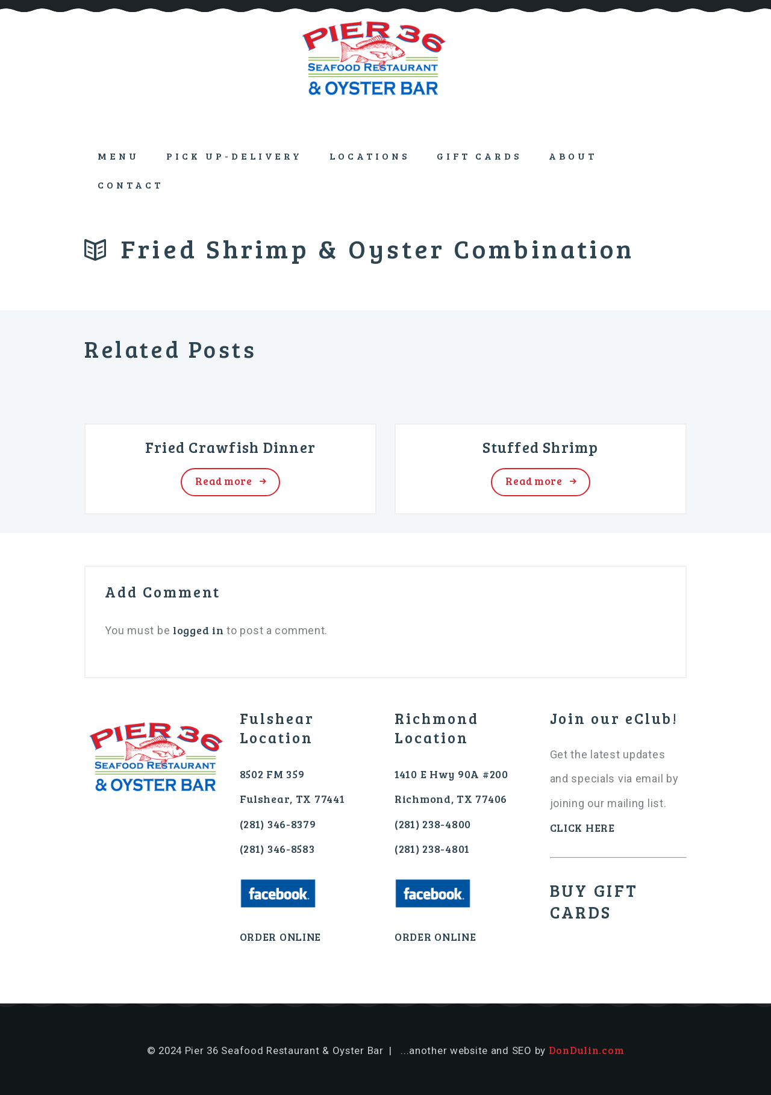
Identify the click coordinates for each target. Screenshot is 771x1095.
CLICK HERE (582, 827)
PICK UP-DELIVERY (234, 155)
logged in (198, 630)
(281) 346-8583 (277, 848)
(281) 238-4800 (433, 824)
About (573, 155)
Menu (118, 155)
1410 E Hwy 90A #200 (451, 774)
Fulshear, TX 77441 (292, 798)
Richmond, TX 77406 (451, 798)
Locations (369, 155)
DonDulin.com (587, 1050)
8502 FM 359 (272, 774)
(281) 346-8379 (278, 824)
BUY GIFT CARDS (594, 901)
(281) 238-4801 (432, 848)
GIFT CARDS (479, 155)
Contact (130, 184)
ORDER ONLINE (281, 936)
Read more (223, 481)
